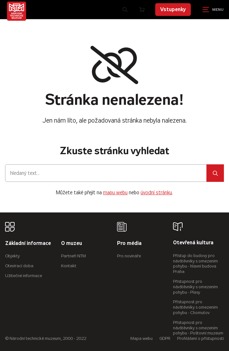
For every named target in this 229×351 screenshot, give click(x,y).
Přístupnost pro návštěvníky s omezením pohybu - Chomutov (195, 307)
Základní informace (28, 243)
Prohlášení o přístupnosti (200, 338)
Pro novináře (129, 256)
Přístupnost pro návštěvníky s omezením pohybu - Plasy (195, 287)
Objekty (12, 256)
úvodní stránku (156, 192)
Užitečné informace (23, 275)
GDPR (164, 338)
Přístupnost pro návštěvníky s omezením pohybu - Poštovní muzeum (198, 328)
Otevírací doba (19, 265)
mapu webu (115, 192)
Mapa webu (141, 338)
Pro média (129, 243)
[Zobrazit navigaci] (213, 9)
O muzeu (71, 243)
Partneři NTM (73, 256)
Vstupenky (173, 9)
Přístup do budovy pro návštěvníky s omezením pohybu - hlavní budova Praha (195, 263)
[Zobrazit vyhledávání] (125, 9)
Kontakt (68, 265)
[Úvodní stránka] (16, 11)
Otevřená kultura (193, 243)
